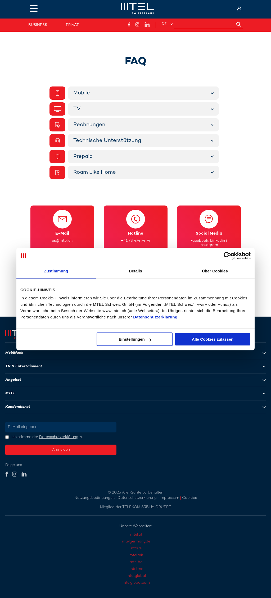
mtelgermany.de (136, 542)
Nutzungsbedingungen (94, 498)
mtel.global (136, 576)
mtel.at (136, 535)
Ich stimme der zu (47, 437)
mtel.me (136, 569)
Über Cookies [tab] (215, 271)
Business (37, 25)
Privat (72, 25)
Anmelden (61, 450)
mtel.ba (136, 562)
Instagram (209, 245)
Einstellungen (135, 339)
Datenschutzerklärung (155, 317)
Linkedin (217, 241)
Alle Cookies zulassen (213, 339)
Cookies (189, 498)
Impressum (169, 498)
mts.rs (136, 548)
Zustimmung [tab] (56, 271)
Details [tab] (135, 271)
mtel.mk (136, 555)
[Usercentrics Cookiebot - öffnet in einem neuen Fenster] (227, 256)
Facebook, (200, 241)
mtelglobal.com (136, 583)
